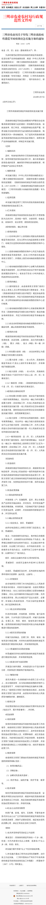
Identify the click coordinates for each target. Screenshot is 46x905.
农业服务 (26, 7)
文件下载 (39, 26)
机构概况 (9, 7)
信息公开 (17, 7)
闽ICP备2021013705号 (23, 898)
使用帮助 (29, 891)
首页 (3, 7)
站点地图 (22, 891)
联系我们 (16, 891)
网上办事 (34, 7)
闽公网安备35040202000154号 (23, 896)
